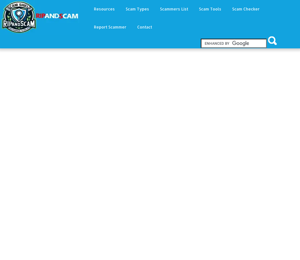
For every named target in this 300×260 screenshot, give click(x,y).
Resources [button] (104, 9)
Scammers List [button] (174, 9)
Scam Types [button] (137, 9)
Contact (144, 27)
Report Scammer (110, 27)
